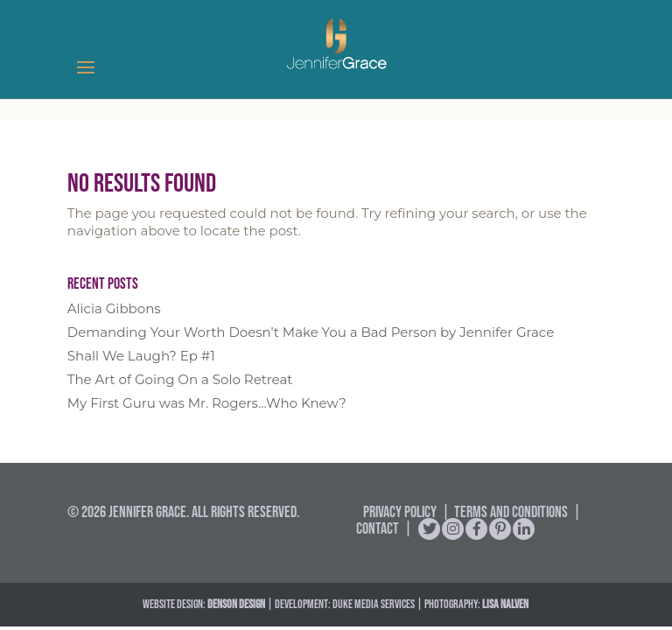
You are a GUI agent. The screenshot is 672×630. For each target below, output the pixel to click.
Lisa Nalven (505, 604)
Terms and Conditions (511, 512)
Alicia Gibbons (114, 308)
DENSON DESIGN (236, 604)
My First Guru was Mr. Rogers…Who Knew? (206, 403)
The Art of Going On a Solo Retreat (180, 379)
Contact (377, 528)
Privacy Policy (400, 512)
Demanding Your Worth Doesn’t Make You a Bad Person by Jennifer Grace (310, 332)
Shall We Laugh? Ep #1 (141, 355)
